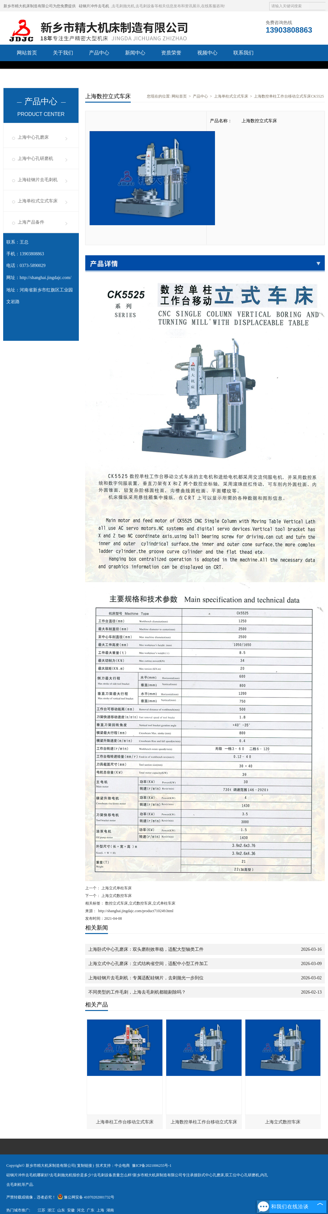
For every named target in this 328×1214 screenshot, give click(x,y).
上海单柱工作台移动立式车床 (125, 1122)
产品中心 (99, 52)
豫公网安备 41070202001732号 (85, 1197)
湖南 (110, 1210)
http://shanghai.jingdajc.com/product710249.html (135, 911)
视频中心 (207, 52)
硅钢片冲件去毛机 (94, 6)
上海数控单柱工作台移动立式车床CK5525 (289, 96)
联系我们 (243, 52)
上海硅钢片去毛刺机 (38, 179)
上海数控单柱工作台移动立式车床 (204, 1122)
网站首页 (27, 52)
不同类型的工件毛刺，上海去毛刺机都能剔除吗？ (137, 992)
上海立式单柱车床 (116, 888)
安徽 (71, 1210)
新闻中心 (135, 52)
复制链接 (84, 1165)
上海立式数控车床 (116, 895)
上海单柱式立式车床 (38, 201)
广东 (90, 1210)
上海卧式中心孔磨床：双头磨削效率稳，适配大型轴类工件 (146, 949)
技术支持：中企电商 (113, 1165)
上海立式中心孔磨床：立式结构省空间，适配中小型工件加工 (148, 963)
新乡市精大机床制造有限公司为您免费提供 (39, 6)
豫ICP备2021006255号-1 (152, 1165)
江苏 (41, 1210)
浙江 (51, 1210)
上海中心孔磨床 (33, 137)
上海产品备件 (31, 222)
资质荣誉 (171, 52)
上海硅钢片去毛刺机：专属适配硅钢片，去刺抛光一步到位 (146, 978)
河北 (81, 1210)
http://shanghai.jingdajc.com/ (45, 277)
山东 (61, 1210)
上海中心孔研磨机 (35, 158)
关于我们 (63, 52)
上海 (100, 1210)
